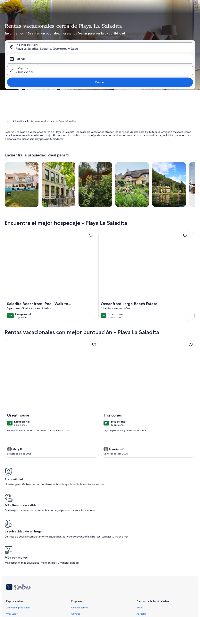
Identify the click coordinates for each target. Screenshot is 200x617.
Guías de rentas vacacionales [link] (21, 564)
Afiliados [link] (75, 558)
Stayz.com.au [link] (143, 570)
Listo (182, 177)
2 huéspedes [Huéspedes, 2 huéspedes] (138, 71)
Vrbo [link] (139, 545)
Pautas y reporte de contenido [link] (87, 589)
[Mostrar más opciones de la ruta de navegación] (8, 121)
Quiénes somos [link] (79, 545)
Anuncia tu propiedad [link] (18, 545)
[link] (91, 241)
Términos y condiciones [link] (83, 570)
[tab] (95, 81)
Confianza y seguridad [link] (18, 558)
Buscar (185, 69)
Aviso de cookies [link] (80, 583)
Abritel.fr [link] (141, 552)
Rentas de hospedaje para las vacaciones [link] (36, 121)
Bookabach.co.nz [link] (145, 564)
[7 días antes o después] (135, 165)
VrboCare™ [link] (12, 552)
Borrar (167, 177)
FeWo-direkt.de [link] (145, 558)
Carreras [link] (75, 552)
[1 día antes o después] (92, 165)
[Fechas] (91, 69)
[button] (87, 112)
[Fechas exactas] (75, 165)
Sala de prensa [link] (79, 564)
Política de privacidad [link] (82, 577)
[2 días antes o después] (106, 165)
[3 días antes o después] (120, 165)
